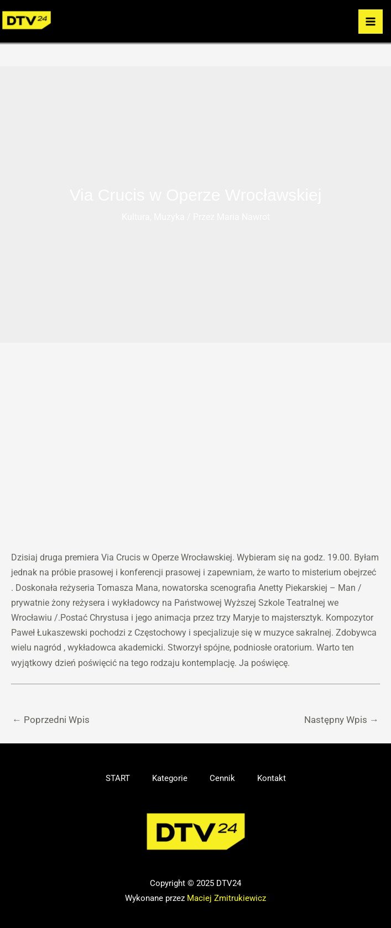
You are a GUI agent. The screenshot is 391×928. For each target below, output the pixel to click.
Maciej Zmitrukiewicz (226, 898)
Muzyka (169, 217)
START (118, 778)
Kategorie (169, 778)
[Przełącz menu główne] (370, 21)
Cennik (222, 778)
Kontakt (271, 778)
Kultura (136, 217)
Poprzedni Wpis (51, 719)
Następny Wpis (341, 719)
